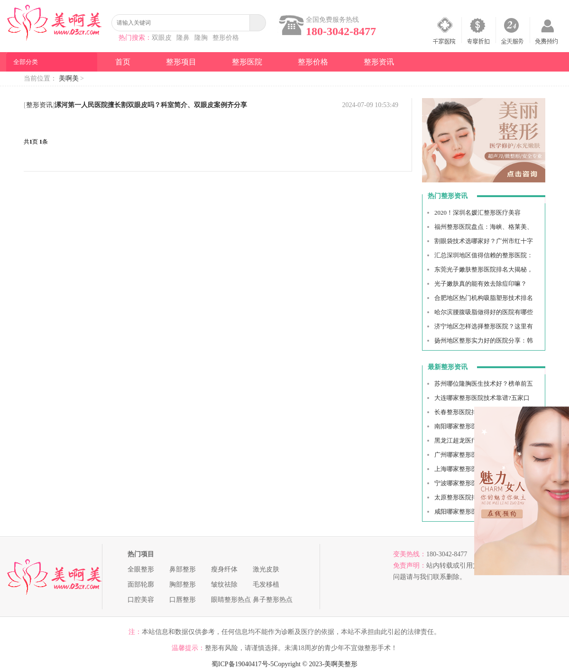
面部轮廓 (141, 584)
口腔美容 (141, 599)
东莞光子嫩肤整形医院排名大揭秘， (483, 269)
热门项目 (141, 554)
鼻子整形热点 (273, 599)
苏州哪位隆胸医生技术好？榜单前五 (483, 383)
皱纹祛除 (224, 584)
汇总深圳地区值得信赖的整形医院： (483, 255)
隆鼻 (183, 37)
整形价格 (225, 37)
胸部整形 (182, 584)
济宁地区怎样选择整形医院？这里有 (483, 326)
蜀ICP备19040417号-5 (242, 664)
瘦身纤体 (224, 569)
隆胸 (201, 37)
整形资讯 (379, 62)
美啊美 (69, 78)
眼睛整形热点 (231, 599)
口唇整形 (182, 599)
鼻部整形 (182, 569)
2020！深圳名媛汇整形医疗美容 (477, 212)
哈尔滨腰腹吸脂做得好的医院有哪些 (483, 312)
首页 (122, 62)
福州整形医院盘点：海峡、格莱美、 (483, 226)
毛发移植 (266, 584)
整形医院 (247, 62)
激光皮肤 (266, 569)
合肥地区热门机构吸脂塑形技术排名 (483, 297)
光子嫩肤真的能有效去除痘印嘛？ (480, 283)
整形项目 (181, 62)
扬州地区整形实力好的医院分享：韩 (483, 340)
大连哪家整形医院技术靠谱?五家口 (482, 397)
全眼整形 (141, 569)
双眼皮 (162, 37)
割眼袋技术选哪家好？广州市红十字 (483, 240)
